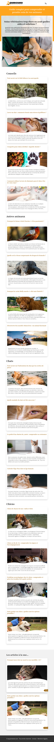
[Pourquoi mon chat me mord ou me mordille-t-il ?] (27, 673)
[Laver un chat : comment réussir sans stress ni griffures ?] (27, 126)
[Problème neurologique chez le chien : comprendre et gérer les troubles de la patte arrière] (27, 591)
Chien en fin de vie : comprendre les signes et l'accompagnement (22, 544)
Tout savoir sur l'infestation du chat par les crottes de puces (25, 367)
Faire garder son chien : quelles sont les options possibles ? (23, 612)
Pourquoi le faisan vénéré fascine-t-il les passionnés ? (25, 221)
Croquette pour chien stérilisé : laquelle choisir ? (23, 147)
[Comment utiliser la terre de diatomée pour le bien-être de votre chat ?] (27, 194)
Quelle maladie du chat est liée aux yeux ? (21, 400)
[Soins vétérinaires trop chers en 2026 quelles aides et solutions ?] (27, 22)
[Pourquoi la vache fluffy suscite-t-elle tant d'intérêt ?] (27, 305)
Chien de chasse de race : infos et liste (20, 509)
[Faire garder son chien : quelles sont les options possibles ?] (27, 625)
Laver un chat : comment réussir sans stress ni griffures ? (26, 112)
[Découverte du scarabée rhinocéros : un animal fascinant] (27, 339)
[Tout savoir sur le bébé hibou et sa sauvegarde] (27, 92)
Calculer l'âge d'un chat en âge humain (20, 469)
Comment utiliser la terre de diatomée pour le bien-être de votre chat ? (26, 182)
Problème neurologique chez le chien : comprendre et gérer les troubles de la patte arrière (25, 578)
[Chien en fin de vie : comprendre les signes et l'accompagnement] (27, 556)
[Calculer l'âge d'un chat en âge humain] (27, 482)
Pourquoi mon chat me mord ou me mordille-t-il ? (24, 660)
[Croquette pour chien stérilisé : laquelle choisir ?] (27, 160)
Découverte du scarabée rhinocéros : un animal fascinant (26, 326)
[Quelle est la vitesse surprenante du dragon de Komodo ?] (27, 269)
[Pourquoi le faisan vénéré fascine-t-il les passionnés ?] (27, 235)
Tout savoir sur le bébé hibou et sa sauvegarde (23, 78)
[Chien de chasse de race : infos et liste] (27, 522)
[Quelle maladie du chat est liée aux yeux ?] (27, 413)
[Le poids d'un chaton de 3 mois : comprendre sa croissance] (27, 448)
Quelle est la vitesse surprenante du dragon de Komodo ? (26, 255)
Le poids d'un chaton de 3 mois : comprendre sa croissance (27, 434)
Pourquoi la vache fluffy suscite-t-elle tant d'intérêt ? (25, 291)
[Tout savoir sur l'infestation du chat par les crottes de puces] (27, 379)
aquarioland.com (13, 739)
